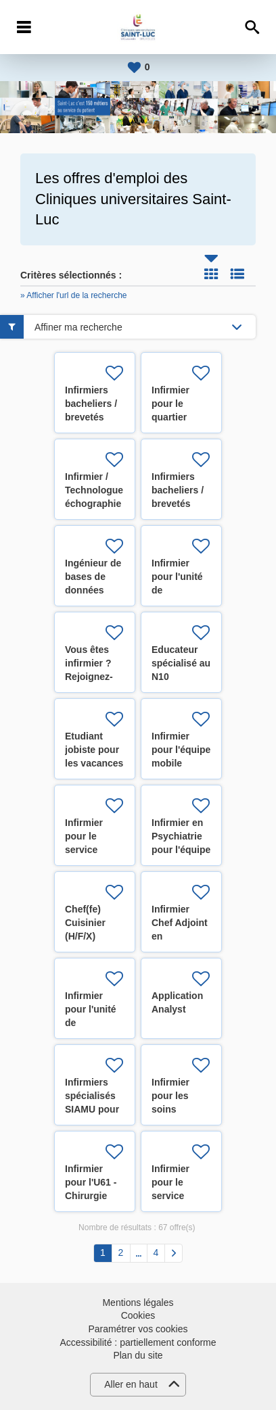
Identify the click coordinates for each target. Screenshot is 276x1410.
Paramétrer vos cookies (137, 1328)
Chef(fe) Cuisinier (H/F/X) (85, 923)
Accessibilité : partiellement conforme (138, 1342)
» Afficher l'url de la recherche (73, 295)
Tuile (211, 274)
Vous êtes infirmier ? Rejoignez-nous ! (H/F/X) (89, 676)
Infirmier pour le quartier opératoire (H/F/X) (175, 417)
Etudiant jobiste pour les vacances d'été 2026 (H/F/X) (94, 763)
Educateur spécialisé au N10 (181, 663)
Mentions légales (137, 1302)
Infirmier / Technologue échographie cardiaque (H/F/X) (94, 503)
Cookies (138, 1315)
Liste (237, 274)
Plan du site (137, 1355)
